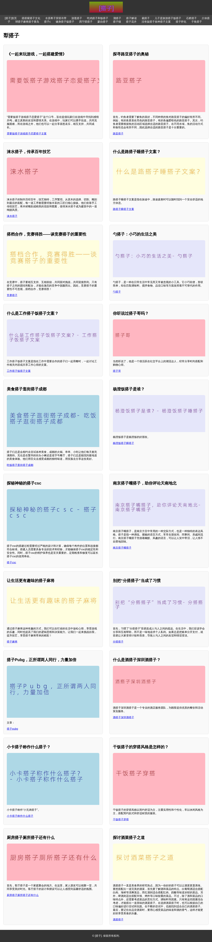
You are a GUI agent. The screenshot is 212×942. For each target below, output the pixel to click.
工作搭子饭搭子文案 (19, 370)
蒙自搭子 (102, 21)
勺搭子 (117, 291)
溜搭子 (117, 18)
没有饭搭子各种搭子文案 (156, 21)
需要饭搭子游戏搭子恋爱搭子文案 (27, 133)
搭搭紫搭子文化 (31, 18)
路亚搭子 (118, 133)
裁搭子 (146, 18)
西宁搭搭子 (85, 21)
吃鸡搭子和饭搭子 (97, 18)
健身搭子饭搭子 (65, 21)
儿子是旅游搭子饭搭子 (168, 18)
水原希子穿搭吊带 (55, 18)
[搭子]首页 (11, 18)
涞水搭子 (12, 216)
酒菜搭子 (118, 919)
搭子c (47, 21)
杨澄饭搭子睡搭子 (123, 443)
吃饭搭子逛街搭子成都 (20, 465)
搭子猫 (117, 21)
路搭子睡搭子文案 (123, 209)
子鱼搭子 (196, 21)
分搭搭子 (118, 641)
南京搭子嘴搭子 (122, 547)
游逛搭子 (76, 18)
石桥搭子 (191, 18)
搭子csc (11, 562)
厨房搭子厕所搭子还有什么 (23, 895)
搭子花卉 (131, 21)
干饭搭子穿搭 (121, 819)
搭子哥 (117, 370)
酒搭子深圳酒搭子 (123, 717)
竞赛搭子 (12, 295)
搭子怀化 (181, 21)
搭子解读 (131, 18)
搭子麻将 (12, 641)
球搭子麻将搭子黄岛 (27, 21)
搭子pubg (12, 728)
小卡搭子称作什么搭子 (20, 816)
